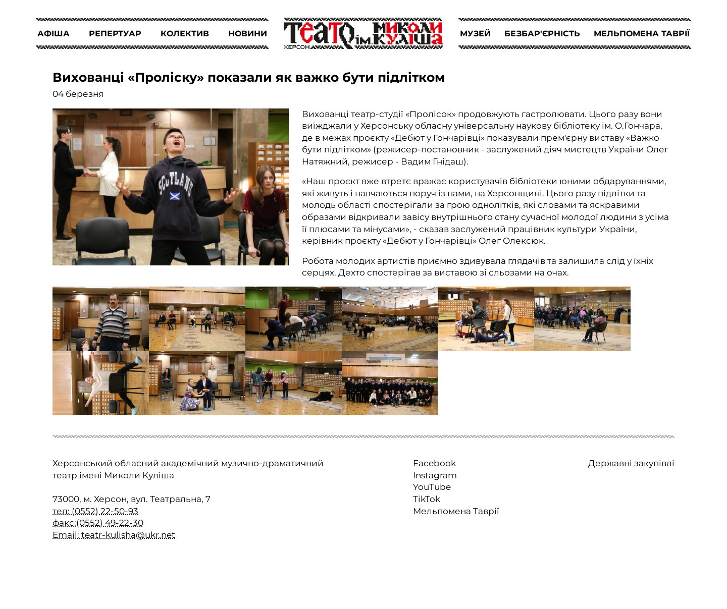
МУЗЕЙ (475, 33)
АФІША (53, 33)
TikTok (426, 499)
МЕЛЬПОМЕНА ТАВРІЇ (642, 33)
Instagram (435, 475)
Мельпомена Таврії (456, 511)
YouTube (432, 487)
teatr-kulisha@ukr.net (128, 535)
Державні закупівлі (631, 463)
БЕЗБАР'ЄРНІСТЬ (542, 33)
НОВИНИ (247, 33)
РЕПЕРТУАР (115, 33)
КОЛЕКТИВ (185, 33)
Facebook (434, 463)
